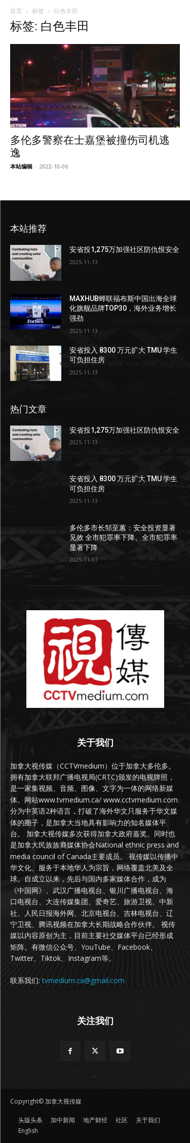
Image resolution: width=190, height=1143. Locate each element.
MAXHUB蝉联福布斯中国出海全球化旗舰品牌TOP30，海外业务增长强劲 (123, 308)
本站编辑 (21, 166)
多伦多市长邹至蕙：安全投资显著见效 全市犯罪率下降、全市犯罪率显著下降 (123, 538)
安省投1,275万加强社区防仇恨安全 (124, 249)
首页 (16, 11)
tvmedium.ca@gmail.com (83, 980)
